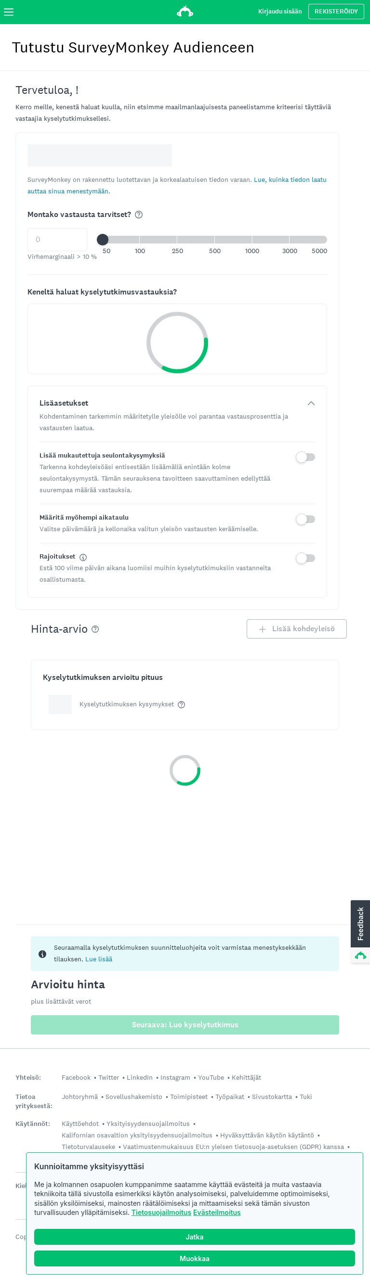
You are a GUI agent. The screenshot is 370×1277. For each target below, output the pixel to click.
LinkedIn (140, 1077)
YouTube (211, 1077)
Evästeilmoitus (217, 1212)
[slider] (102, 239)
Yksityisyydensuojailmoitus (148, 1123)
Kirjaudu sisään (280, 11)
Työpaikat (229, 1096)
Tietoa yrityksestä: (34, 1101)
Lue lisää (98, 959)
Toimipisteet (189, 1096)
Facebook (76, 1077)
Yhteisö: (28, 1077)
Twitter (108, 1077)
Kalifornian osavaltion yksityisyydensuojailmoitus (137, 1135)
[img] (139, 214)
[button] (215, 239)
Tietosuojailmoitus (161, 1212)
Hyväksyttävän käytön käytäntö (267, 1135)
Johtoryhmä (80, 1096)
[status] (185, 953)
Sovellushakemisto (134, 1096)
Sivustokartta (272, 1096)
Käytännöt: (32, 1123)
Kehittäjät (246, 1077)
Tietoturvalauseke (88, 1146)
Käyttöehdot (80, 1123)
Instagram (175, 1077)
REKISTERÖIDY (336, 11)
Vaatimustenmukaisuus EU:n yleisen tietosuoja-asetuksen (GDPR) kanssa (233, 1146)
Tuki (306, 1096)
